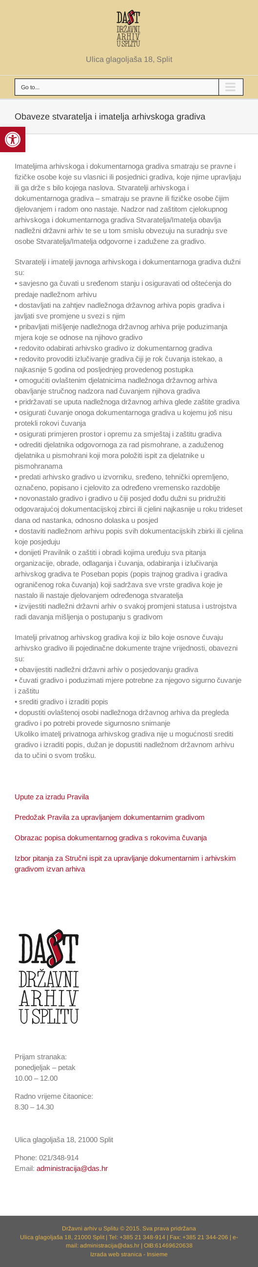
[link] (12, 139)
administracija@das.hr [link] (72, 1168)
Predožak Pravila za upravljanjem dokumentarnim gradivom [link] (110, 817)
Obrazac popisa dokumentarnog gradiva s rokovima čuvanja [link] (111, 837)
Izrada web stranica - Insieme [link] (129, 1254)
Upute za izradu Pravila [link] (52, 796)
